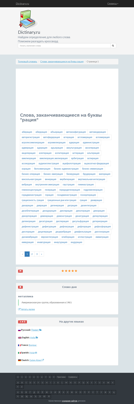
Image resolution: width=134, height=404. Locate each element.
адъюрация (57, 147)
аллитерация (62, 153)
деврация (42, 205)
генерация (50, 189)
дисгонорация (102, 231)
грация (83, 200)
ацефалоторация (72, 163)
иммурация (28, 242)
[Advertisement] (67, 93)
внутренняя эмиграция (47, 184)
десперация (62, 221)
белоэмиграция (42, 168)
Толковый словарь (27, 61)
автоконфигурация (76, 131)
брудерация (89, 174)
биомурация (72, 174)
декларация (66, 210)
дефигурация (49, 226)
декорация (99, 210)
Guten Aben (36, 360)
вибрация (27, 184)
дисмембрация (30, 236)
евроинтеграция (49, 236)
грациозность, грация (33, 200)
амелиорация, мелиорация (54, 158)
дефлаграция (67, 226)
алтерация (78, 153)
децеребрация (63, 231)
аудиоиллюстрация (49, 163)
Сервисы (112, 3)
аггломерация (84, 137)
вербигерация (67, 179)
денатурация (82, 216)
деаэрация (27, 205)
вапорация (104, 174)
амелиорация (29, 158)
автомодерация (97, 131)
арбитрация (77, 158)
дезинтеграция (88, 205)
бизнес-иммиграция (92, 168)
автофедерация (51, 137)
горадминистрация (32, 194)
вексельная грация (31, 179)
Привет (36, 329)
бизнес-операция (31, 174)
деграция (72, 205)
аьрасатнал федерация (96, 163)
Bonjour (33, 345)
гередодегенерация (69, 189)
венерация (50, 179)
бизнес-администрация (66, 168)
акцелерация (28, 153)
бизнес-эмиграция (53, 174)
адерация (74, 142)
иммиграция (102, 236)
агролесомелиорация (33, 142)
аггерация (69, 137)
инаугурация (60, 242)
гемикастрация (86, 184)
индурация (76, 242)
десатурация (46, 221)
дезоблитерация (30, 210)
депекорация (28, 221)
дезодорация (49, 210)
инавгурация (43, 242)
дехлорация (28, 231)
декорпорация (29, 216)
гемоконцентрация (31, 189)
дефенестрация (30, 226)
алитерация (45, 153)
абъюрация (57, 131)
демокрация (46, 216)
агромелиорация (57, 142)
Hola (33, 352)
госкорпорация (88, 194)
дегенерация (57, 205)
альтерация (93, 153)
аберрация (41, 131)
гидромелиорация (93, 189)
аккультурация (74, 147)
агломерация (103, 137)
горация (49, 194)
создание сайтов (69, 401)
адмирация (28, 147)
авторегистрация (31, 137)
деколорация (83, 210)
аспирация (92, 158)
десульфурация (80, 221)
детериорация (99, 221)
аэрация (26, 168)
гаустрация (68, 184)
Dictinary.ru (22, 3)
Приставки (61, 377)
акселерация (92, 147)
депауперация (100, 216)
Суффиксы (72, 377)
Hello (34, 337)
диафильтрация (82, 231)
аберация (27, 131)
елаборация (68, 236)
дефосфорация (102, 226)
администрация (91, 142)
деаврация (96, 200)
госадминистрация (67, 194)
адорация (42, 147)
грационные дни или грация (61, 200)
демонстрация (64, 216)
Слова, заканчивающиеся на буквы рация (62, 61)
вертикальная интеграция (91, 179)
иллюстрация (85, 236)
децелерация (45, 231)
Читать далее (26, 309)
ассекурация (28, 163)
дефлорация (84, 226)
